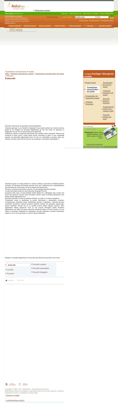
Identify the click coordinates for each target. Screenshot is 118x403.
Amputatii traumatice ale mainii (108, 93)
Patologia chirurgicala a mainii (22, 74)
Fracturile (10, 273)
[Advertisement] (59, 48)
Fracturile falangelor (40, 272)
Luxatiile (10, 270)
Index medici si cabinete (90, 13)
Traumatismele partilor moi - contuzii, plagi (108, 109)
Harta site (64, 13)
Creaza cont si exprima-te (94, 144)
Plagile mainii (91, 83)
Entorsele (12, 265)
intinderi (33, 128)
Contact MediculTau (106, 13)
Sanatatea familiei (105, 26)
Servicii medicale (15, 26)
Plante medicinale (75, 26)
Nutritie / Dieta (60, 26)
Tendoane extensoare (89, 103)
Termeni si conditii (13, 395)
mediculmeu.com (14, 13)
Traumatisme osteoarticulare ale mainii (49, 74)
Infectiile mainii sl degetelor (106, 101)
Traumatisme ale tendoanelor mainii (92, 97)
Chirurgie (90, 26)
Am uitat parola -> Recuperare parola (101, 21)
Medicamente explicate (42, 10)
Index (7, 74)
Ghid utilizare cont (75, 13)
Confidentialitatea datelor (15, 400)
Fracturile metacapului (40, 268)
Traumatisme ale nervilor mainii (108, 85)
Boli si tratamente (45, 26)
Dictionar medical (30, 26)
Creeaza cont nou (52, 17)
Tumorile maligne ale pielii (107, 117)
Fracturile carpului (39, 264)
